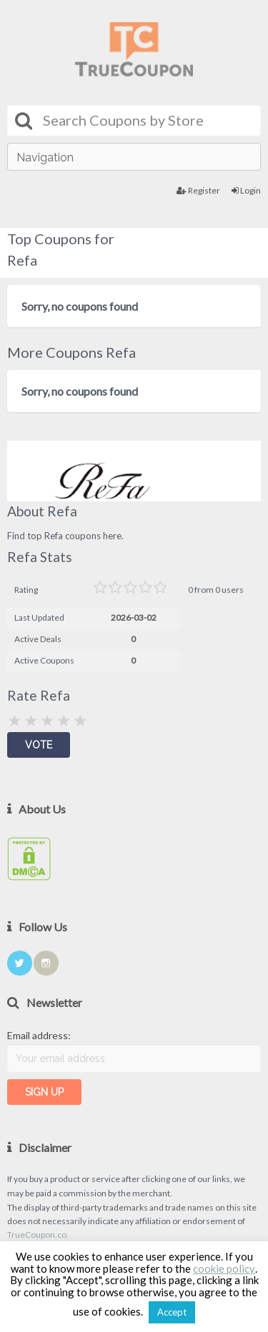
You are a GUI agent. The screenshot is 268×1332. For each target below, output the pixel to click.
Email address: (39, 1035)
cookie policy (224, 1268)
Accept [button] (172, 1312)
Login (246, 190)
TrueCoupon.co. (38, 1234)
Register (198, 190)
